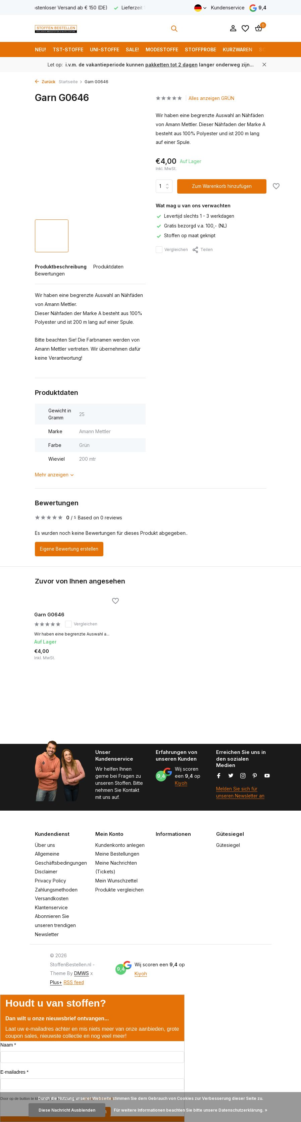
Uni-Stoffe (104, 49)
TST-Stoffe (68, 49)
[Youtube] (267, 776)
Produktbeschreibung (61, 266)
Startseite (71, 81)
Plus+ (56, 982)
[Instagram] (243, 776)
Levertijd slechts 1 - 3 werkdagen (196, 216)
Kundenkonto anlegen (120, 845)
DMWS (81, 973)
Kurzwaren (237, 49)
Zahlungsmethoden (56, 889)
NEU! (40, 49)
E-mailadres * (14, 1072)
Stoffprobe (200, 49)
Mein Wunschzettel (116, 880)
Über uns (45, 845)
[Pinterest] (255, 776)
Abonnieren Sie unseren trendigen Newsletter (55, 925)
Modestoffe (162, 49)
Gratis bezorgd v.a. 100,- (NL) (192, 226)
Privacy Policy (50, 880)
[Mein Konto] (233, 28)
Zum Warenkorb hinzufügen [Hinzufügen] (222, 186)
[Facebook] (218, 776)
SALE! (132, 49)
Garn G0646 (52, 615)
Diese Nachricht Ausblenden (67, 1110)
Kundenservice (228, 7)
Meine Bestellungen (117, 854)
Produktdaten (108, 266)
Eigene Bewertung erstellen (70, 549)
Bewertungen (50, 273)
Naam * (8, 1045)
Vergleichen (172, 250)
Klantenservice (51, 907)
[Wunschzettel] (245, 28)
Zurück (45, 81)
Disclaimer (46, 872)
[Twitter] (231, 776)
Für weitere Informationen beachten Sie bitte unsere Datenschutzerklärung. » (190, 1110)
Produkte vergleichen (119, 889)
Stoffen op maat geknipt (186, 236)
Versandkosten (51, 899)
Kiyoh (181, 783)
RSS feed (74, 982)
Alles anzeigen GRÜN (213, 98)
